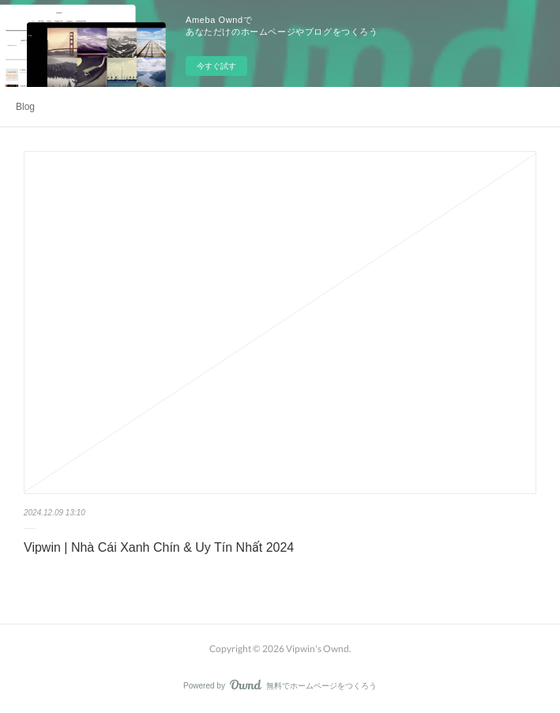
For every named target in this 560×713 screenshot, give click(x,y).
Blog (25, 106)
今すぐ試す (216, 66)
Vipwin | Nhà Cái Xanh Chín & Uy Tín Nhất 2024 (159, 547)
